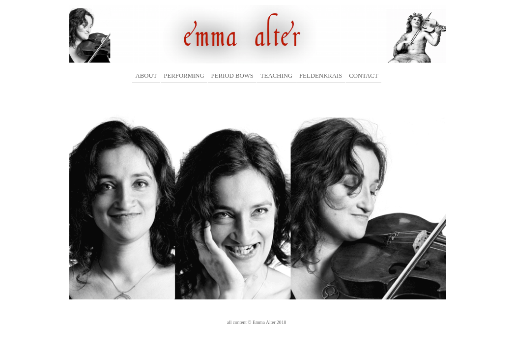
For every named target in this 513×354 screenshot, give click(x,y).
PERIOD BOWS (232, 75)
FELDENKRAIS (320, 75)
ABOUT (146, 75)
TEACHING (276, 75)
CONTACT (363, 75)
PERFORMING (184, 75)
